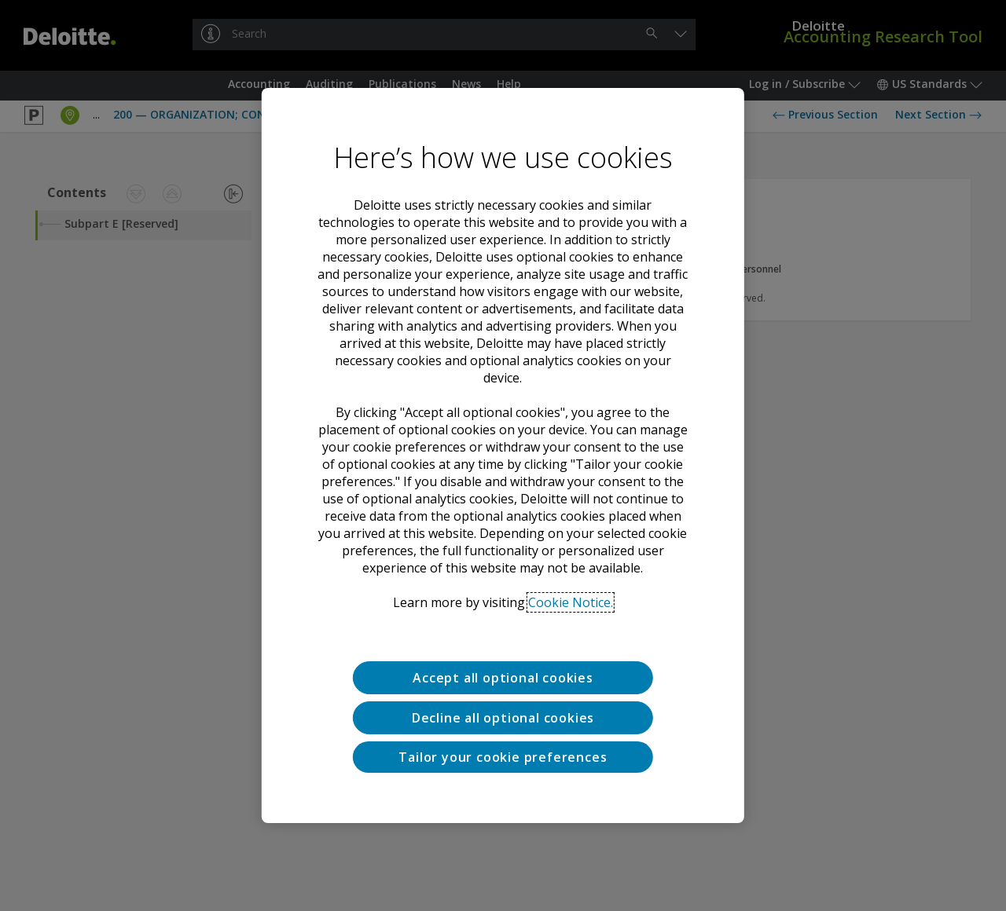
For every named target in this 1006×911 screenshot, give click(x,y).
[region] (503, 455)
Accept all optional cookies (503, 677)
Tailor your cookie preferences (502, 757)
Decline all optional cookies (503, 717)
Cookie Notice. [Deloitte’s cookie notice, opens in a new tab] (570, 602)
